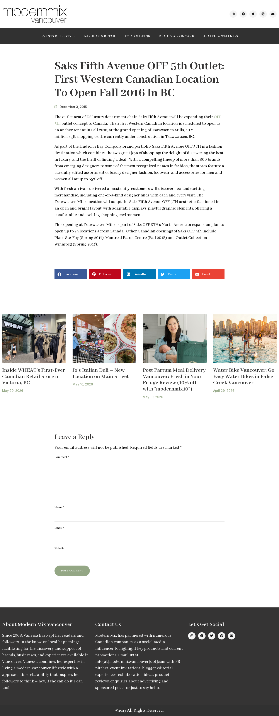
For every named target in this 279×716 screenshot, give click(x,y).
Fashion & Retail (100, 36)
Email (59, 528)
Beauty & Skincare (176, 36)
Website (59, 548)
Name (59, 507)
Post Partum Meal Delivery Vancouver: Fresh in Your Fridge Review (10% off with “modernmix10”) (174, 379)
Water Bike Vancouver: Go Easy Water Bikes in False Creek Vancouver (243, 376)
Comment (61, 457)
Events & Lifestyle (58, 36)
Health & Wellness (220, 36)
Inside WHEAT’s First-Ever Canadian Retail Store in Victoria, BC (33, 376)
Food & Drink (137, 36)
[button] (70, 274)
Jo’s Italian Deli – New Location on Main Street (101, 373)
